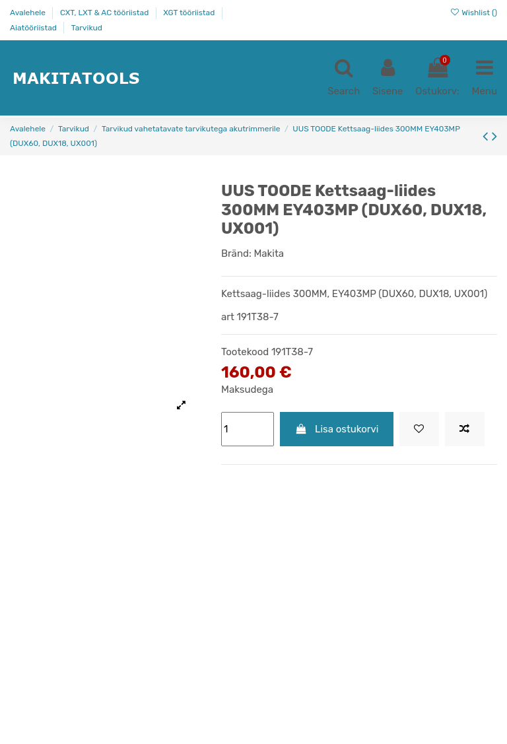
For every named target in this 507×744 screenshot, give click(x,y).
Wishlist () (473, 12)
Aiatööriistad (34, 27)
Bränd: (236, 253)
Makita (269, 253)
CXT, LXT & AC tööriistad (105, 12)
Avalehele (29, 12)
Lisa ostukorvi (337, 429)
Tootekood (245, 352)
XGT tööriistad (190, 12)
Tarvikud (86, 27)
